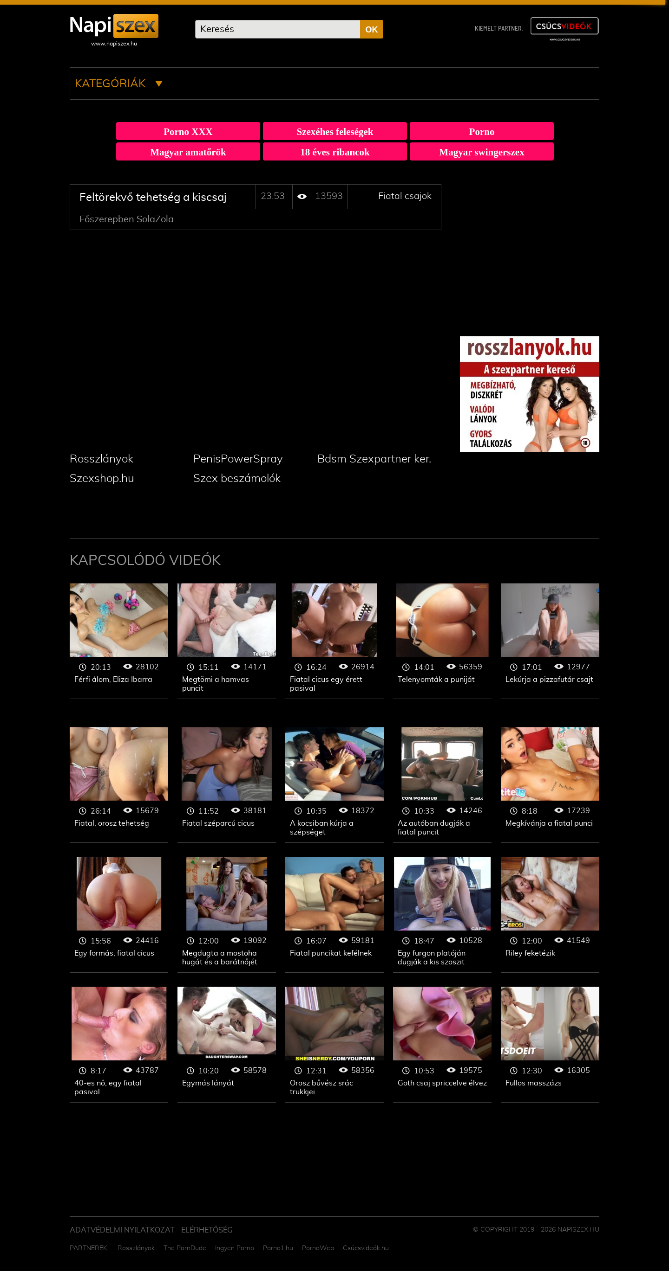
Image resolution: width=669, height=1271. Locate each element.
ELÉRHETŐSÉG (207, 1230)
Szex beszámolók (237, 478)
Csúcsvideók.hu (366, 1248)
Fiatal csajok (405, 196)
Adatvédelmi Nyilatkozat (122, 1230)
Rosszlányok (101, 459)
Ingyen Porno (234, 1248)
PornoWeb (318, 1248)
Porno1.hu (278, 1248)
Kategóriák (119, 84)
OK (372, 29)
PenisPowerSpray (238, 459)
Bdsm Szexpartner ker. (374, 459)
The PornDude (185, 1248)
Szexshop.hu (102, 478)
